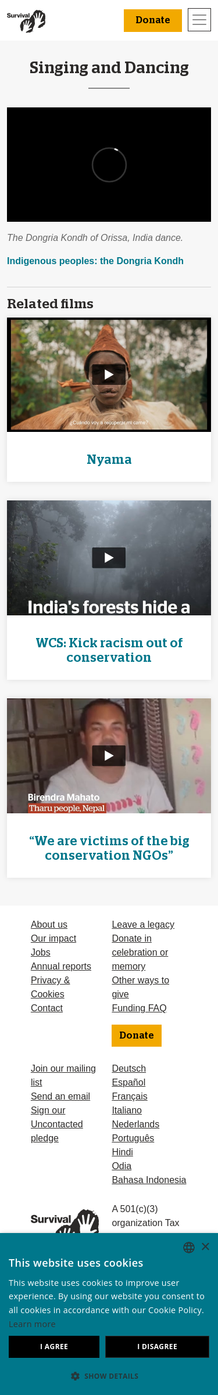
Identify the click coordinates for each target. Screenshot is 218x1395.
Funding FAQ (139, 1008)
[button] (109, 1376)
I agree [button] (54, 1346)
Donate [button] (152, 20)
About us (49, 924)
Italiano (127, 1110)
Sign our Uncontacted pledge (57, 1124)
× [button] (205, 1247)
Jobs (41, 952)
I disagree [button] (157, 1346)
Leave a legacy (143, 924)
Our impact (53, 938)
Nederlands (135, 1124)
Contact (47, 1008)
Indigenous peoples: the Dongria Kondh (95, 261)
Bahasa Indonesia (149, 1180)
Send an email (60, 1096)
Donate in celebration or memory (140, 952)
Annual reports (61, 966)
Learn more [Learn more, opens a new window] (32, 1323)
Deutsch (129, 1068)
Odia (121, 1166)
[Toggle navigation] (199, 19)
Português (133, 1138)
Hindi (122, 1152)
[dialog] (109, 1314)
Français (129, 1096)
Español (128, 1082)
